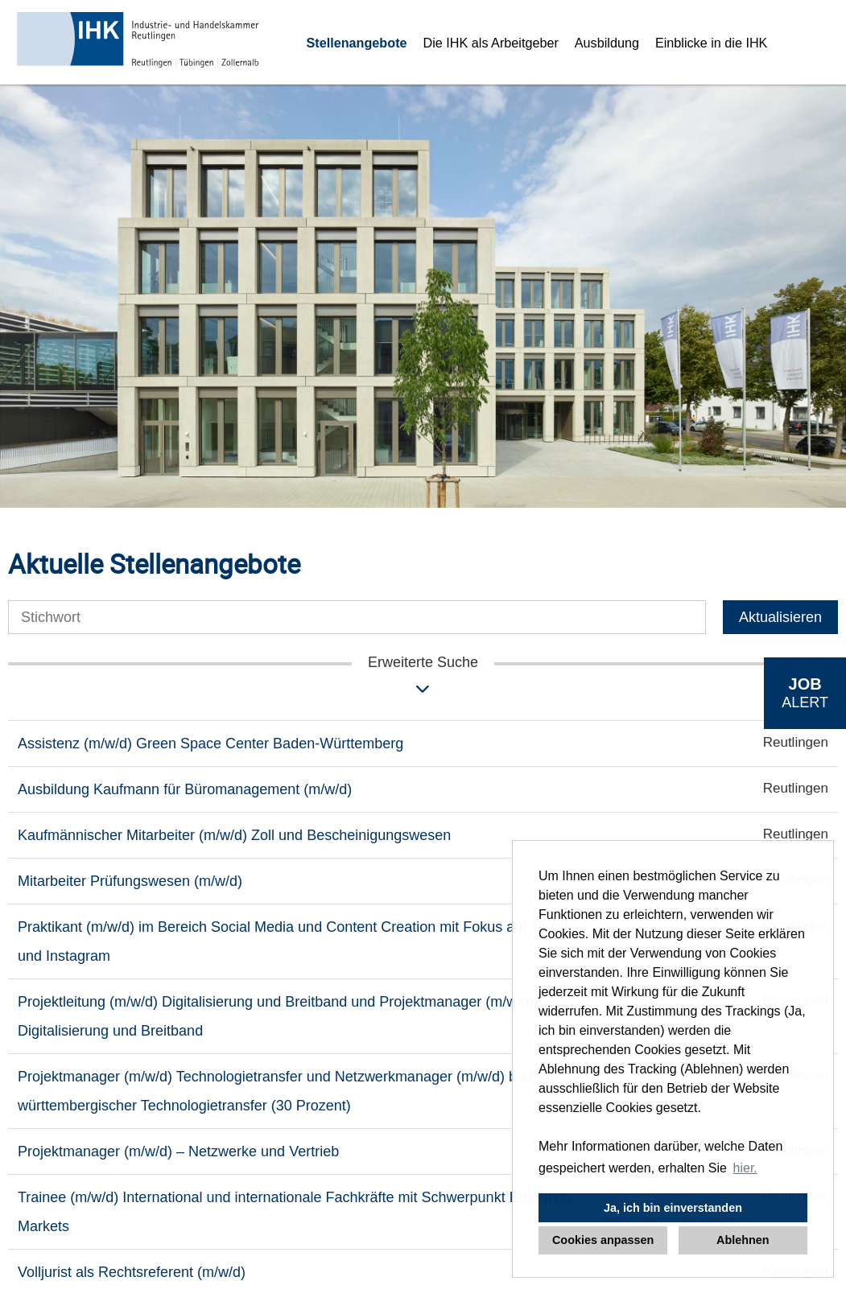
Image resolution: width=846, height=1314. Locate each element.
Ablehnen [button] (743, 1240)
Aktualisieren (780, 617)
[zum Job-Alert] (805, 693)
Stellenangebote (357, 42)
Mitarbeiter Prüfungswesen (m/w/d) (130, 881)
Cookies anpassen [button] (603, 1240)
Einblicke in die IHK (711, 42)
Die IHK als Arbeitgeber (491, 42)
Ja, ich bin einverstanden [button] (673, 1207)
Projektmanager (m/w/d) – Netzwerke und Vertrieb (178, 1151)
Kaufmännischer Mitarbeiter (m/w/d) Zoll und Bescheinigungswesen (234, 835)
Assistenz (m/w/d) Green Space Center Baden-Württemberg (210, 743)
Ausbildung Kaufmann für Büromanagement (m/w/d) (185, 789)
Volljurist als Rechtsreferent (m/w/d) (132, 1272)
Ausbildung (607, 42)
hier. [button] (745, 1168)
